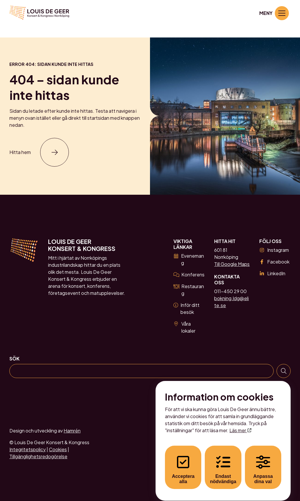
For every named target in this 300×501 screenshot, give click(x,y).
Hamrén (72, 431)
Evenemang (188, 259)
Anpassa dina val (263, 464)
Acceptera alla (183, 464)
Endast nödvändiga (223, 464)
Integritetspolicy (27, 449)
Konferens (188, 274)
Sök (14, 358)
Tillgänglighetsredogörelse (38, 456)
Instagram (274, 250)
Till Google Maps (232, 264)
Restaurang (188, 289)
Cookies (58, 449)
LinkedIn (272, 273)
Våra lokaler (184, 327)
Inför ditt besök (186, 308)
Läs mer (240, 425)
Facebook (274, 262)
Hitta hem (20, 152)
